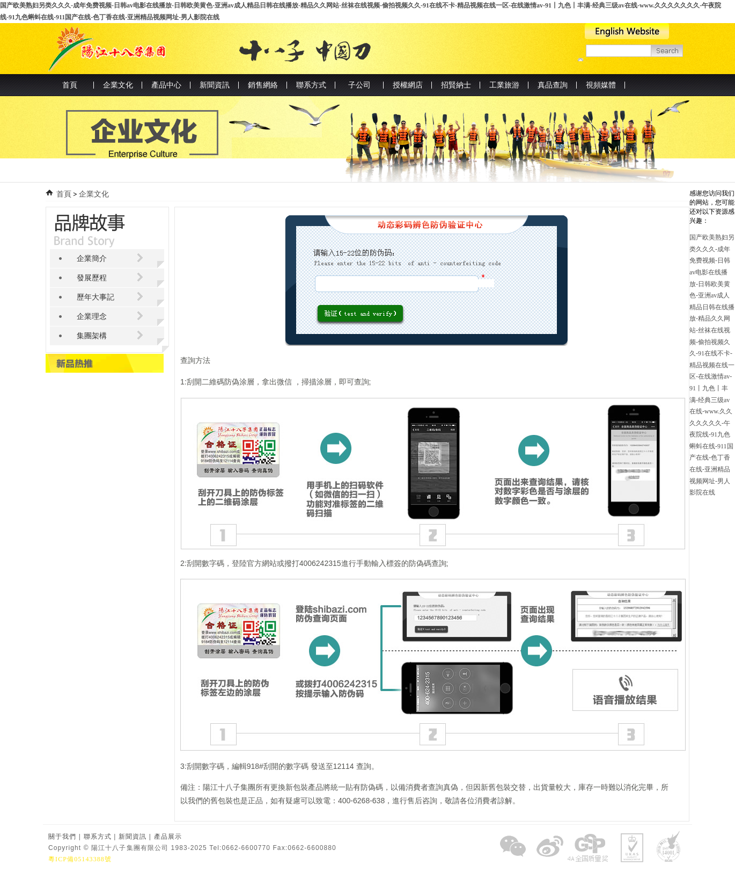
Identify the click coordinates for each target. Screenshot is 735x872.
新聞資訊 (132, 836)
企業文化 (94, 194)
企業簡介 (92, 259)
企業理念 (92, 317)
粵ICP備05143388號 (80, 859)
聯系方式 (98, 836)
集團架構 (92, 336)
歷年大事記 (95, 297)
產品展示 (168, 836)
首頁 (69, 85)
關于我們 (62, 836)
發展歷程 (92, 278)
